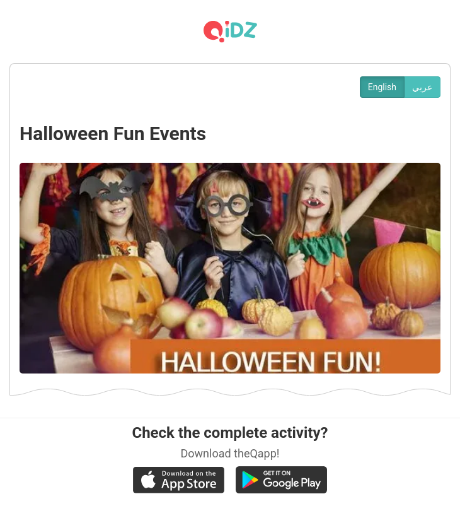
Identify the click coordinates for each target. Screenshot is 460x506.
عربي (422, 87)
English (382, 87)
